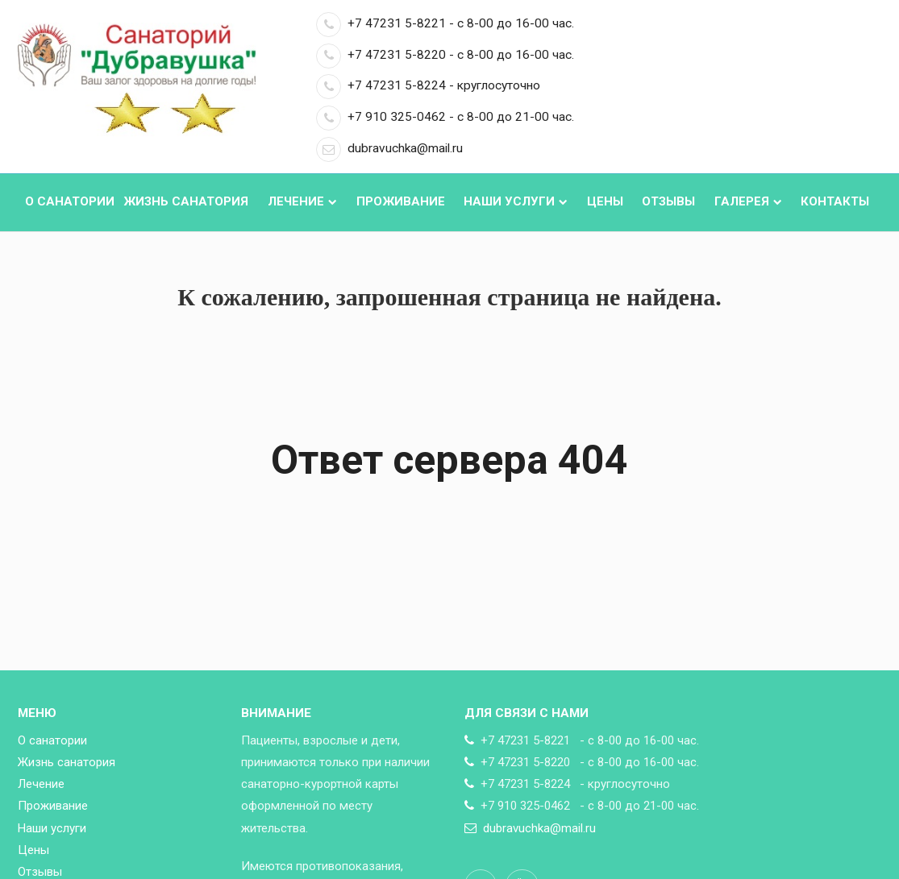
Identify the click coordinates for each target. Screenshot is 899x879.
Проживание (400, 201)
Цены (605, 201)
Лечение (302, 201)
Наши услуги (516, 201)
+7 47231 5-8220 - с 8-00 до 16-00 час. (445, 55)
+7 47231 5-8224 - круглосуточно (428, 85)
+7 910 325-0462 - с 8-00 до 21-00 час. (445, 117)
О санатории (69, 201)
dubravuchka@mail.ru (389, 148)
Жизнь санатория (185, 201)
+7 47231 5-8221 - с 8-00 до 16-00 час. (445, 23)
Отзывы (668, 201)
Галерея (748, 201)
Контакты (835, 201)
